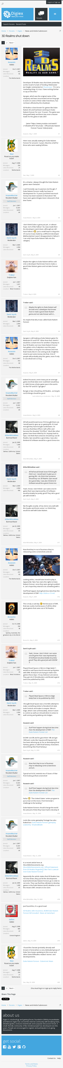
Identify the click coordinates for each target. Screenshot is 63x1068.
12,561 (18, 208)
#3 (59, 218)
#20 (59, 982)
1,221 (18, 284)
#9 (59, 459)
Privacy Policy (31, 1066)
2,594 (18, 247)
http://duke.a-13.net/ (47, 593)
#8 (59, 415)
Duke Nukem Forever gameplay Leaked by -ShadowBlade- (39, 823)
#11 (59, 542)
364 (19, 626)
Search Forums (9, 24)
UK (19, 212)
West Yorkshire (15, 289)
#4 (59, 255)
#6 (59, 331)
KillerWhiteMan (11, 435)
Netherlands (16, 170)
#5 (59, 294)
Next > (11, 43)
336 (19, 165)
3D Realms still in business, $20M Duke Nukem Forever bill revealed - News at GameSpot (40, 912)
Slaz (12, 154)
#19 (59, 941)
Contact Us (52, 1058)
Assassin (11, 62)
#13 (59, 640)
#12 (59, 597)
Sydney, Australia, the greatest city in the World (11, 634)
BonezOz (12, 617)
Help (59, 1058)
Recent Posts (21, 24)
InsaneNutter (12, 195)
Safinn (11, 919)
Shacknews (47, 87)
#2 (59, 175)
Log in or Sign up (54, 2)
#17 (59, 856)
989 (19, 929)
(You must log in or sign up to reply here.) (46, 988)
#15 (59, 750)
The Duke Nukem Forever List (41, 731)
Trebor (12, 275)
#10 (59, 499)
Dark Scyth (11, 238)
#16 (59, 813)
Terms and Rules (31, 1064)
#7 (59, 373)
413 (19, 71)
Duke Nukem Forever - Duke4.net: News (38, 961)
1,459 (18, 445)
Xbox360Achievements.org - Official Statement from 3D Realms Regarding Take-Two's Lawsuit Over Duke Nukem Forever (40, 869)
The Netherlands (14, 78)
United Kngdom (15, 935)
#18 (59, 899)
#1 (59, 134)
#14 (59, 683)
